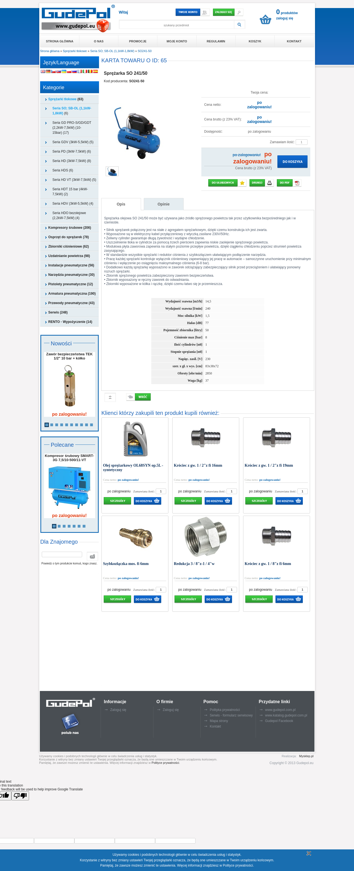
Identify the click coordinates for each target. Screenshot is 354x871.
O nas (99, 41)
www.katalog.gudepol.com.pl (286, 715)
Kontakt (294, 41)
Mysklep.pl (306, 756)
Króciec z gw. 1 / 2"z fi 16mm (198, 465)
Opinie (164, 204)
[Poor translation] (20, 795)
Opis (121, 204)
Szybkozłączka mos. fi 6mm (126, 564)
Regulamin (216, 41)
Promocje (138, 41)
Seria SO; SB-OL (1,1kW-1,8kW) (112, 51)
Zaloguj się (118, 710)
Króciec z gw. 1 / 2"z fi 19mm (269, 465)
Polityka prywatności (225, 710)
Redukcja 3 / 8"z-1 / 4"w (194, 564)
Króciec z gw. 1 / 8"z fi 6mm (268, 564)
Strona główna (59, 41)
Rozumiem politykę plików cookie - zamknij (308, 853)
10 (91, 425)
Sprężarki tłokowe (75, 51)
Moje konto (177, 41)
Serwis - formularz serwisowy (231, 715)
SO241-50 (145, 51)
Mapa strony (219, 721)
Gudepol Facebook (279, 721)
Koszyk (255, 41)
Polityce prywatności (165, 762)
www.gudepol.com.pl (280, 710)
